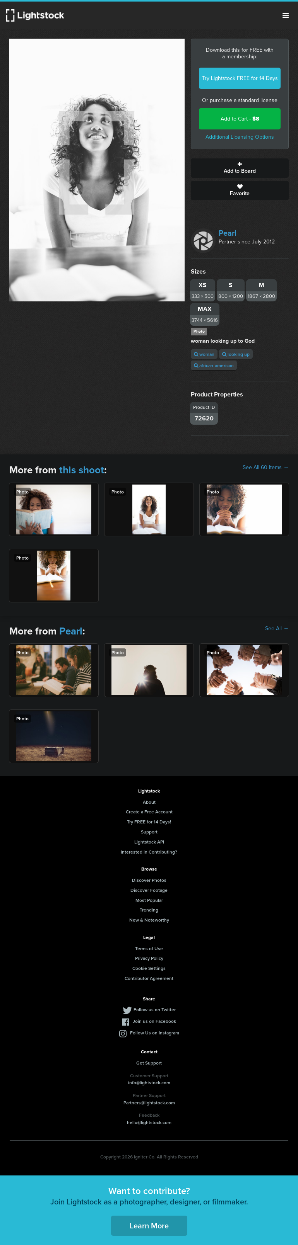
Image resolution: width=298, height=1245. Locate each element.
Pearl (227, 233)
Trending (149, 910)
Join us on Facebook (154, 1021)
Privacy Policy (149, 958)
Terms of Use (149, 948)
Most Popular (149, 900)
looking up (236, 354)
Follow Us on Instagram (154, 1032)
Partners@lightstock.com (149, 1102)
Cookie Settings (149, 968)
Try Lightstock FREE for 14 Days (240, 78)
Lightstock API (149, 842)
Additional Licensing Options (240, 137)
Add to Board (239, 168)
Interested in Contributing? (149, 852)
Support (149, 831)
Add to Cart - (240, 119)
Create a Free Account (149, 811)
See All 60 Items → (266, 467)
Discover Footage (149, 890)
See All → (277, 629)
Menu (285, 15)
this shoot (81, 470)
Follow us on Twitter (155, 1009)
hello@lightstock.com (149, 1122)
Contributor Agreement (149, 978)
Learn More (149, 1225)
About (149, 802)
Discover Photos (149, 880)
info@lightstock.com (149, 1082)
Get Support (149, 1063)
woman (204, 354)
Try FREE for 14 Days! (149, 821)
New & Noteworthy (149, 920)
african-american (214, 365)
